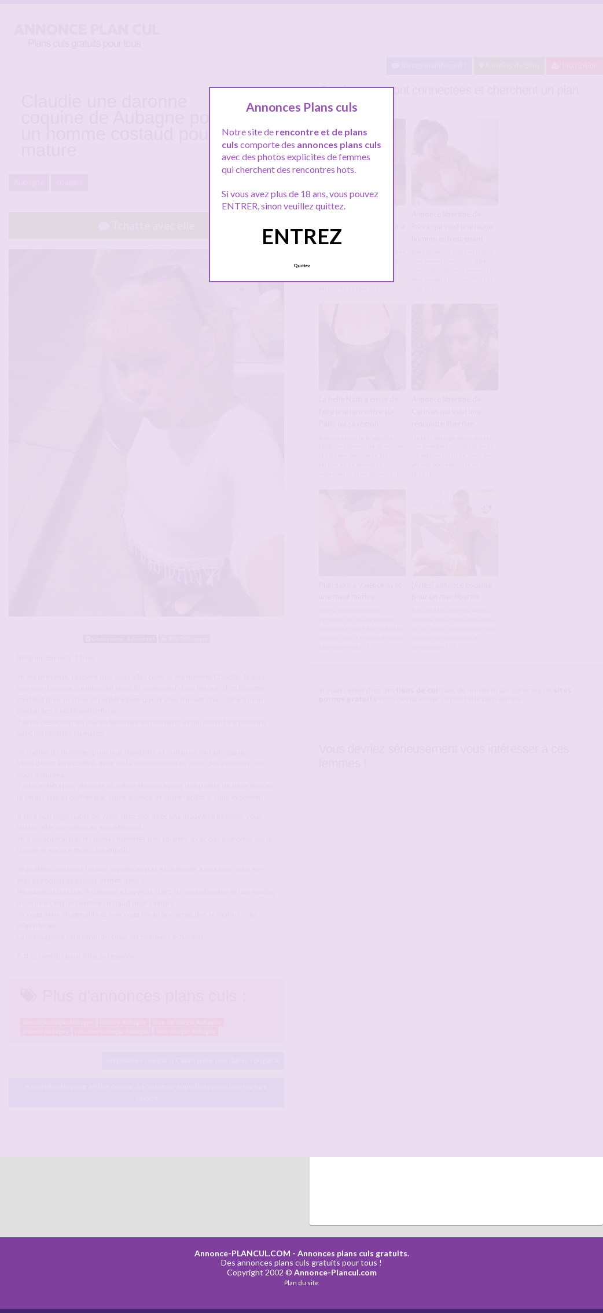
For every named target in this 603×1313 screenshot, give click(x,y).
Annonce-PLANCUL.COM (242, 1253)
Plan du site (301, 1282)
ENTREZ (302, 236)
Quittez (301, 265)
